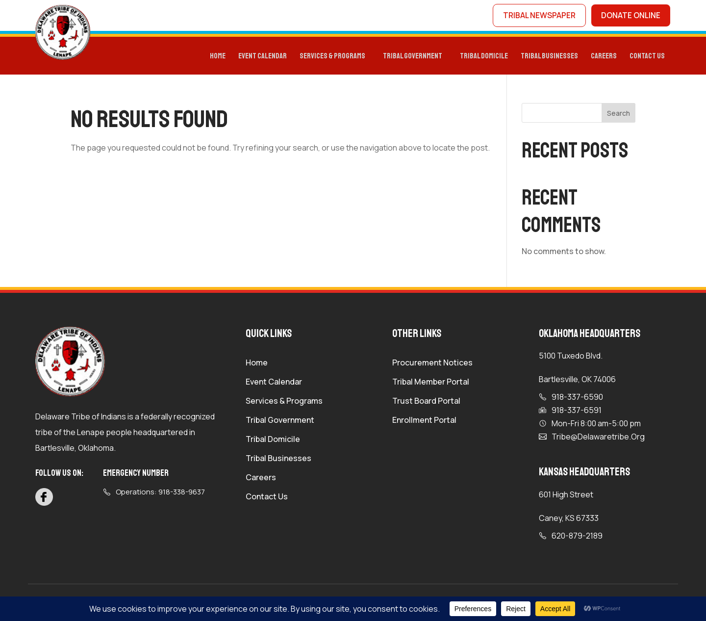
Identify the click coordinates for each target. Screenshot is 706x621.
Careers (604, 57)
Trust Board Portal (426, 403)
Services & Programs (284, 403)
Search (618, 114)
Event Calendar (262, 57)
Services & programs (332, 57)
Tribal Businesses (549, 57)
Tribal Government (412, 57)
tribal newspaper (537, 16)
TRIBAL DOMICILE (484, 57)
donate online (630, 16)
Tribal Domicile (273, 441)
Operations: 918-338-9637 (160, 493)
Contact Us (647, 57)
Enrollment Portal (424, 422)
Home (218, 57)
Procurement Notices (432, 365)
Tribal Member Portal (430, 384)
